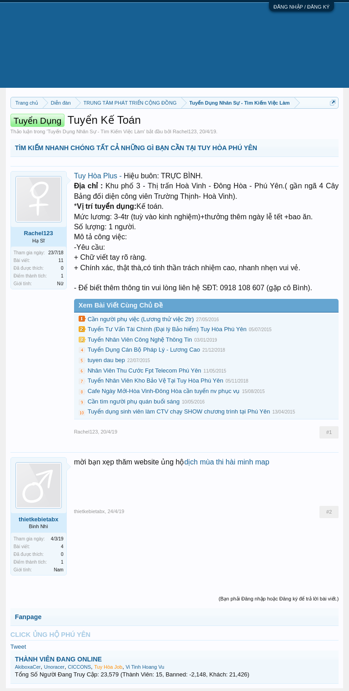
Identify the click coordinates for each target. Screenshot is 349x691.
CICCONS (79, 667)
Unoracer (54, 667)
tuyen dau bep (106, 360)
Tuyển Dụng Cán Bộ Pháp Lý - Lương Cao (144, 349)
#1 (329, 432)
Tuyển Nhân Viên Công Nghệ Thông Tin (140, 339)
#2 (329, 511)
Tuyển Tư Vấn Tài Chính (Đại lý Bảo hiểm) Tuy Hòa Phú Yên (167, 329)
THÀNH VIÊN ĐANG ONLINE (58, 659)
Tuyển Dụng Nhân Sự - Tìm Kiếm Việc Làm (96, 131)
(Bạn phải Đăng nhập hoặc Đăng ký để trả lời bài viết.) (279, 598)
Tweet (18, 646)
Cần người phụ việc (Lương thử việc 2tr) (141, 319)
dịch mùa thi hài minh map (226, 462)
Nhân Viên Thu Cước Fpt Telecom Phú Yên (144, 370)
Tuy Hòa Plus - (99, 176)
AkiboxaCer (28, 667)
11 (61, 260)
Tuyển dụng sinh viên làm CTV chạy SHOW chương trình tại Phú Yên (179, 411)
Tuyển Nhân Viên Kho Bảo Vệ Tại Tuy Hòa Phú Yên (156, 380)
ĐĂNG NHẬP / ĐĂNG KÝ (302, 7)
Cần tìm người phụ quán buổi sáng (134, 401)
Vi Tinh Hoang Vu (144, 667)
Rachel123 (185, 131)
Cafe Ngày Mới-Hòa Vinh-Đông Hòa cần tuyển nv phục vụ (164, 391)
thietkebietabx (38, 519)
